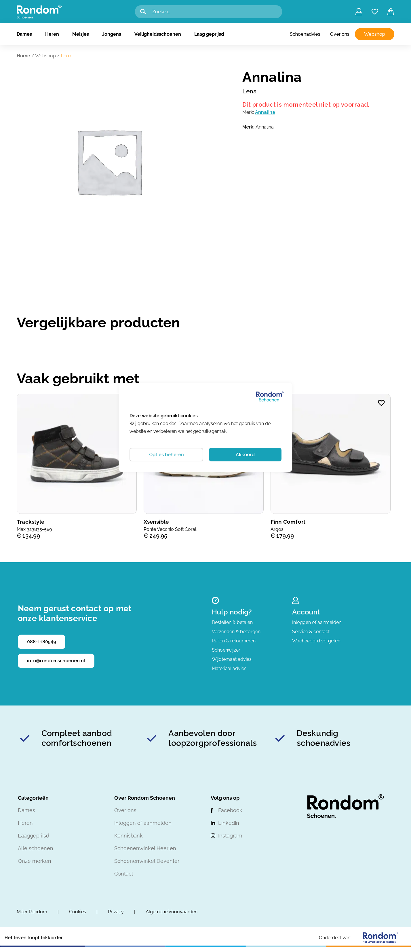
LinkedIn (228, 823)
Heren (52, 34)
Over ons (339, 34)
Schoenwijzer (226, 650)
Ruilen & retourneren (234, 641)
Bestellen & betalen (232, 622)
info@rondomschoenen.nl (56, 660)
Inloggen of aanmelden (316, 622)
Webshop (374, 34)
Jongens (111, 34)
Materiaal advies (229, 668)
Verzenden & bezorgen (236, 631)
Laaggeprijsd (33, 836)
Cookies (77, 911)
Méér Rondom (32, 911)
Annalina (265, 112)
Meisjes (80, 34)
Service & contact (311, 631)
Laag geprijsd (209, 34)
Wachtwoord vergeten (316, 641)
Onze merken (34, 861)
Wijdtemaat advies (232, 659)
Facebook (230, 810)
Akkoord (245, 454)
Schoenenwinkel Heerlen (145, 848)
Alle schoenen (35, 848)
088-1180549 (41, 641)
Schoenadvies (305, 34)
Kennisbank (128, 836)
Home (23, 56)
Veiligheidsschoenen (157, 34)
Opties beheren (166, 454)
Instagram (230, 836)
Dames (24, 34)
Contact (123, 874)
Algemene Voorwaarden (171, 911)
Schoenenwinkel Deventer (146, 861)
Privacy (116, 911)
